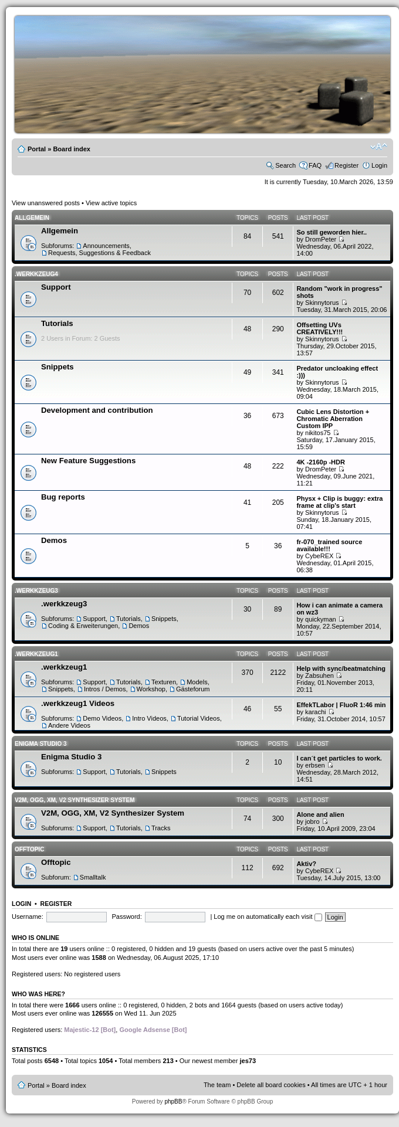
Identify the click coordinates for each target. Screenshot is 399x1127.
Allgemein (32, 218)
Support (56, 287)
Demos (54, 540)
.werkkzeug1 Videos (77, 703)
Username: (27, 916)
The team (217, 1084)
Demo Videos (102, 718)
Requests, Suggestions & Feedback (99, 252)
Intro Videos (149, 718)
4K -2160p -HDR (320, 462)
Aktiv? (306, 863)
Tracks (161, 827)
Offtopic (29, 849)
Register (346, 165)
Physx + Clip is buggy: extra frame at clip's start (339, 502)
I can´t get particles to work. (338, 758)
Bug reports (63, 497)
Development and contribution (97, 410)
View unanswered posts (46, 202)
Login (379, 165)
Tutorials (57, 323)
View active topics (111, 202)
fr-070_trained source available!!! (329, 545)
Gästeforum (192, 689)
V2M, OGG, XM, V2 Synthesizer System (74, 800)
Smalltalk (93, 877)
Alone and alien (320, 814)
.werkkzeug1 (36, 654)
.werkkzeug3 (36, 591)
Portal (37, 148)
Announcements (106, 245)
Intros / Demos (105, 689)
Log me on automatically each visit (268, 916)
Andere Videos (69, 725)
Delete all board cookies (270, 1084)
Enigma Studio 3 (41, 744)
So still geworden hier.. (331, 232)
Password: (126, 916)
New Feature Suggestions (88, 460)
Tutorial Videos (198, 718)
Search (285, 165)
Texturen (163, 681)
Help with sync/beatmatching (341, 668)
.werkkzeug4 (36, 274)
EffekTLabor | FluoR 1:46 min (341, 704)
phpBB (173, 1101)
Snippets (57, 366)
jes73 (247, 1060)
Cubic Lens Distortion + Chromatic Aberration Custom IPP (332, 418)
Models (197, 681)
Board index (71, 148)
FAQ (315, 165)
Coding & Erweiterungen (83, 625)
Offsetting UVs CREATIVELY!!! (319, 328)
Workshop (151, 689)
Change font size (378, 146)
